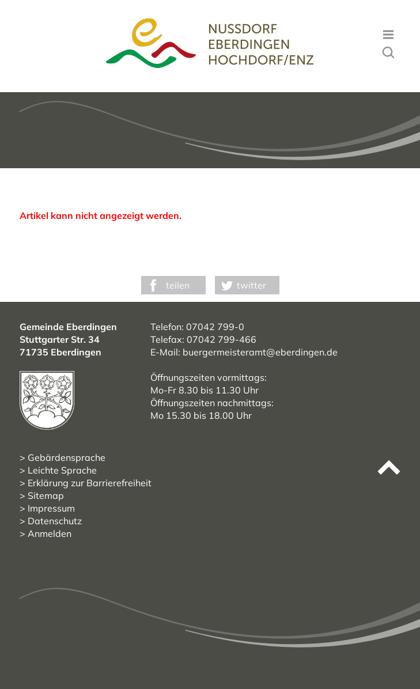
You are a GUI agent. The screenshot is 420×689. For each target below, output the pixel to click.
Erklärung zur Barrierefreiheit (90, 483)
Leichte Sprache (62, 470)
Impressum (51, 508)
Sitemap (46, 495)
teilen (178, 285)
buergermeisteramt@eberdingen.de (260, 352)
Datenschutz (55, 521)
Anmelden (49, 533)
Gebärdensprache (66, 457)
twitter (251, 285)
